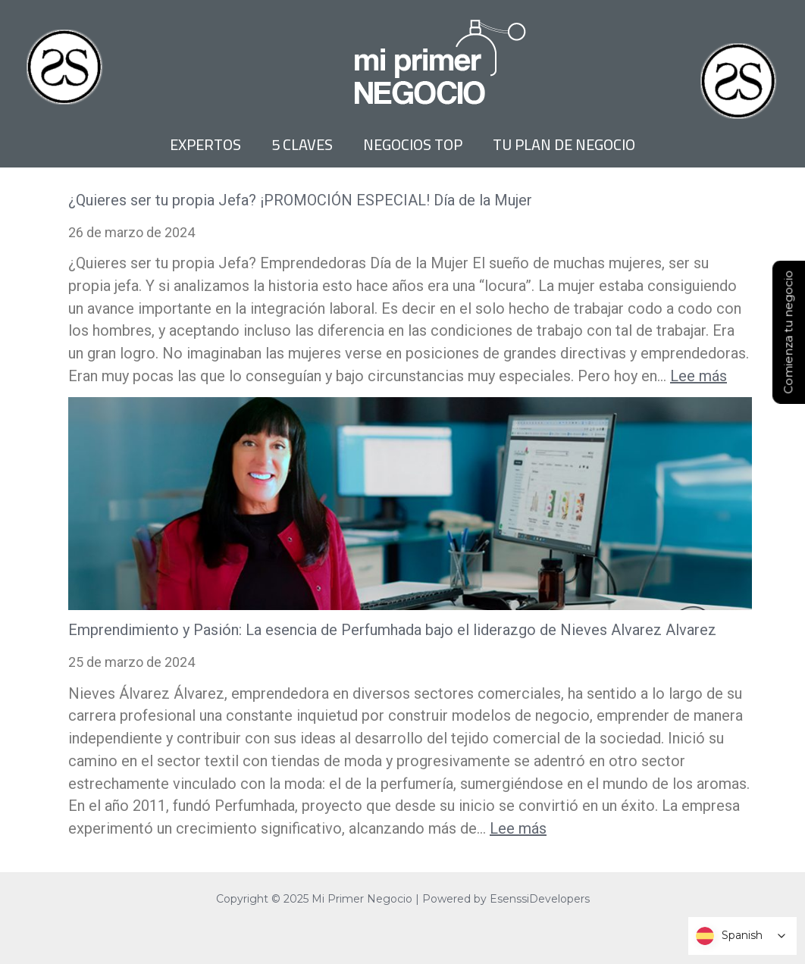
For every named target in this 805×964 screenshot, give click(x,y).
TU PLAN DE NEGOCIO (564, 144)
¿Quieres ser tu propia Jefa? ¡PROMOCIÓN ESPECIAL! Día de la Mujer (300, 200)
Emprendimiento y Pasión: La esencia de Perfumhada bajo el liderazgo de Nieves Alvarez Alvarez (392, 630)
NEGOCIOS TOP (412, 144)
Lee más (698, 376)
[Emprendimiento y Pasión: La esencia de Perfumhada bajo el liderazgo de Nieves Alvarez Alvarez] (410, 504)
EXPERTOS (205, 144)
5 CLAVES (302, 144)
